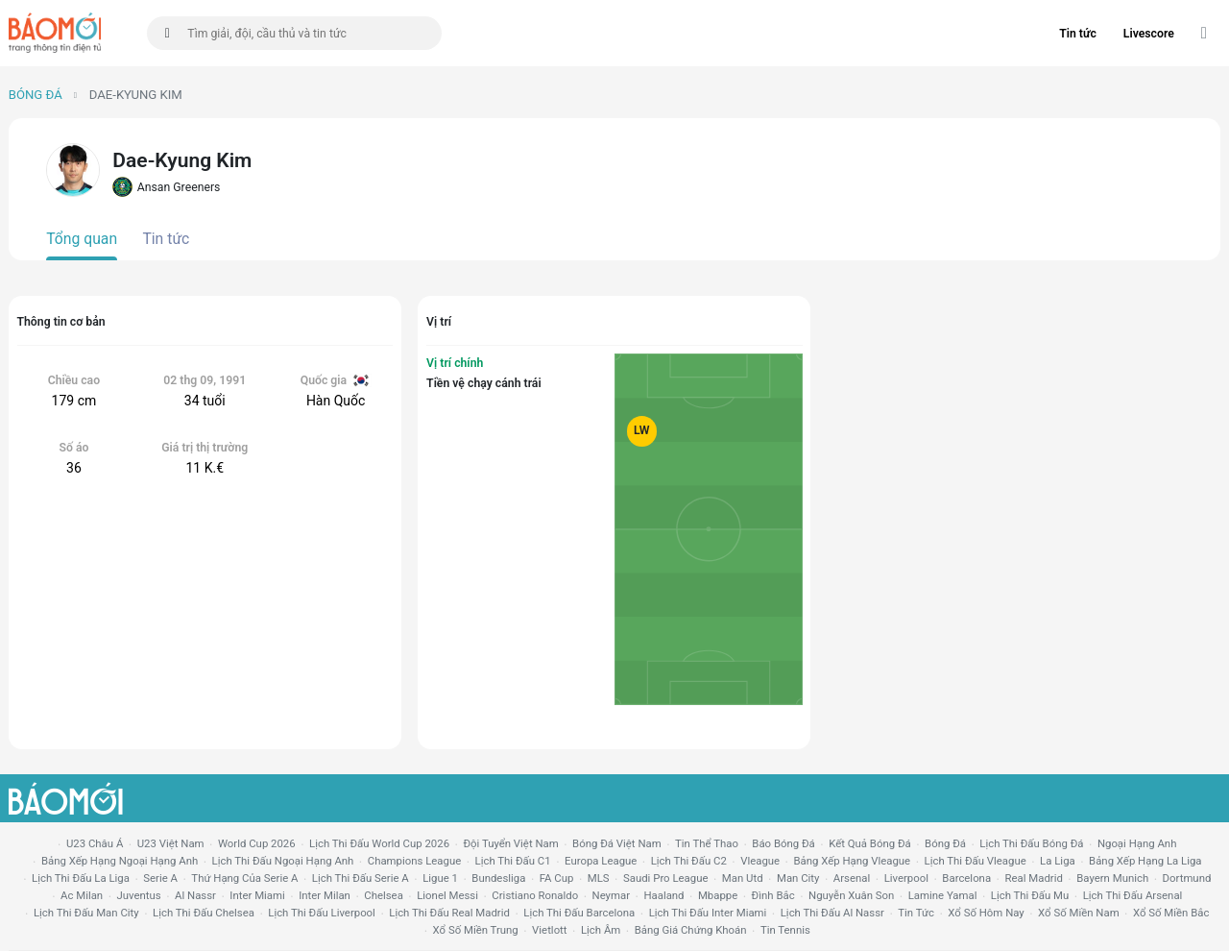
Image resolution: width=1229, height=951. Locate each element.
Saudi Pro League (665, 878)
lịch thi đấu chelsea (203, 912)
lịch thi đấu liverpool (321, 912)
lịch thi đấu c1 (513, 860)
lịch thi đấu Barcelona (579, 912)
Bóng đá (35, 94)
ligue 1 (440, 878)
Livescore (1148, 33)
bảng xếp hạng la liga (1145, 860)
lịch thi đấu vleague (975, 860)
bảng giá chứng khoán (691, 930)
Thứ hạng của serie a (244, 878)
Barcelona (966, 878)
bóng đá (945, 843)
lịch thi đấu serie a (360, 878)
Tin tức (1077, 33)
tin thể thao (706, 843)
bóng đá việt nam (617, 843)
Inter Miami (256, 895)
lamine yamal (942, 895)
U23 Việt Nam (171, 843)
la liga (1057, 860)
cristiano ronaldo (535, 895)
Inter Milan (324, 895)
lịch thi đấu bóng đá (1031, 843)
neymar (611, 895)
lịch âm (600, 930)
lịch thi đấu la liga (81, 878)
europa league (601, 860)
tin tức (916, 912)
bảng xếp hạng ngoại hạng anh (119, 860)
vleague (760, 860)
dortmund (1187, 878)
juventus (139, 895)
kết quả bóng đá (870, 843)
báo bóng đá (783, 843)
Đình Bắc (773, 895)
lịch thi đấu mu (1030, 895)
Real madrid (1033, 878)
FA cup (557, 878)
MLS (599, 878)
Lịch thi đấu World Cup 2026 (379, 843)
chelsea (383, 895)
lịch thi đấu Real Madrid (449, 912)
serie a (160, 878)
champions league (414, 860)
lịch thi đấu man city (86, 912)
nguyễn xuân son (851, 895)
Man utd (742, 878)
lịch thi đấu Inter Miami (708, 912)
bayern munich (1112, 878)
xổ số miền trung (475, 930)
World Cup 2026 (257, 843)
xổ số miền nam (1079, 912)
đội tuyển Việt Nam (510, 843)
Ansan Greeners (166, 187)
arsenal (851, 878)
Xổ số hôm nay (986, 912)
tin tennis (785, 930)
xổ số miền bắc (1171, 912)
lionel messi (447, 895)
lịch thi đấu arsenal (1133, 895)
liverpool (906, 878)
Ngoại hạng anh (1137, 843)
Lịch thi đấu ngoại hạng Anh (283, 860)
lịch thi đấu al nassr (832, 912)
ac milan (81, 895)
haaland (663, 895)
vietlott (549, 930)
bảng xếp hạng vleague (851, 860)
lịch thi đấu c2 (689, 860)
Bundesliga (498, 878)
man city (798, 878)
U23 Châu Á (94, 843)
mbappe (717, 895)
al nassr (195, 895)
